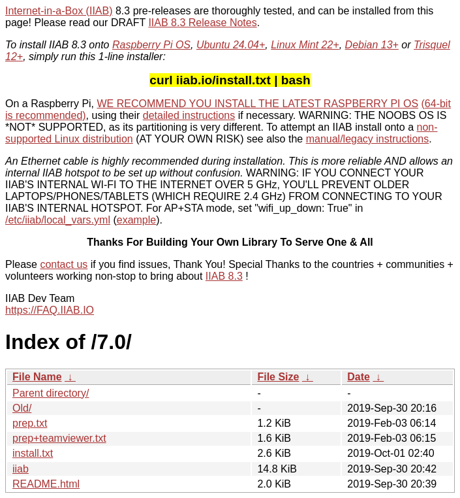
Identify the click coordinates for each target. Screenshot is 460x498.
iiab (20, 468)
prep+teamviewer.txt (59, 438)
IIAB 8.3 (224, 276)
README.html (46, 484)
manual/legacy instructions (367, 138)
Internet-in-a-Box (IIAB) (59, 10)
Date (358, 376)
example (136, 219)
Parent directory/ (50, 393)
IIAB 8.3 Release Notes (202, 22)
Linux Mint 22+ (305, 44)
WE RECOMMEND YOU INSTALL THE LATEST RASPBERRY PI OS (258, 103)
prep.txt (29, 423)
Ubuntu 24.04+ (230, 44)
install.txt (32, 453)
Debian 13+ (372, 44)
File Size (278, 376)
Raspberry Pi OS (151, 44)
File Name (37, 376)
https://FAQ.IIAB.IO (49, 310)
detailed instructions (189, 115)
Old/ (21, 408)
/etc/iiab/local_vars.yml (57, 219)
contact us (63, 264)
